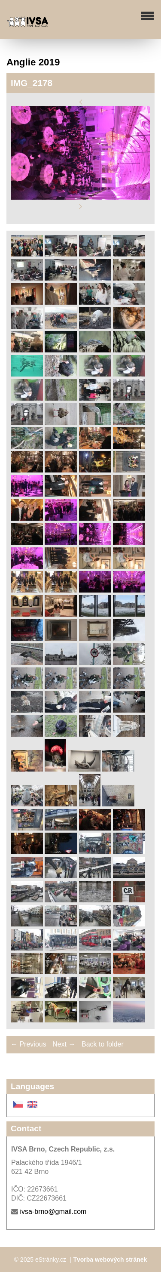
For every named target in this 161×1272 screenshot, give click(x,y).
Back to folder (103, 1044)
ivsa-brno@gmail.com (53, 1211)
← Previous (28, 1044)
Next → (63, 1044)
